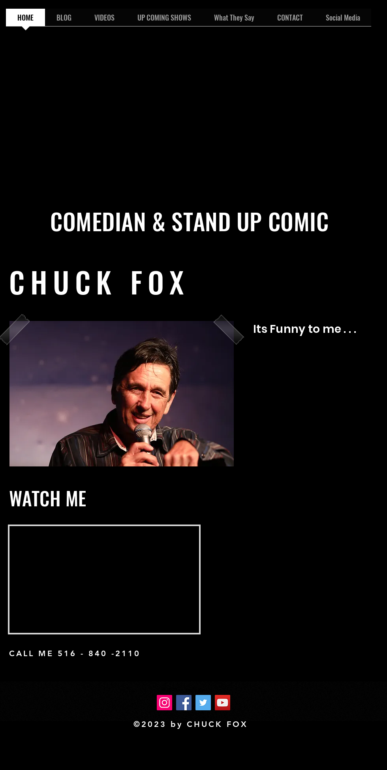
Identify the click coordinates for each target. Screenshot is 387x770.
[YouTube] (222, 702)
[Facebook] (184, 702)
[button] (121, 393)
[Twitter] (203, 702)
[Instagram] (164, 702)
